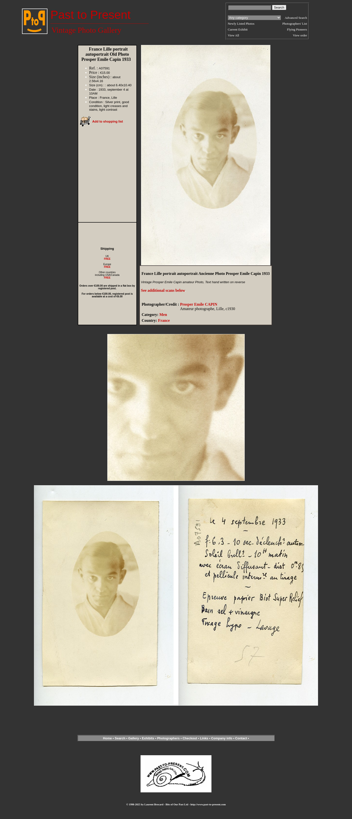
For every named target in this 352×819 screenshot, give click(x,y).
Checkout (190, 738)
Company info (222, 738)
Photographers (168, 738)
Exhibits (148, 738)
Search (120, 738)
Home (107, 738)
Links (204, 738)
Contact (241, 738)
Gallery (133, 738)
